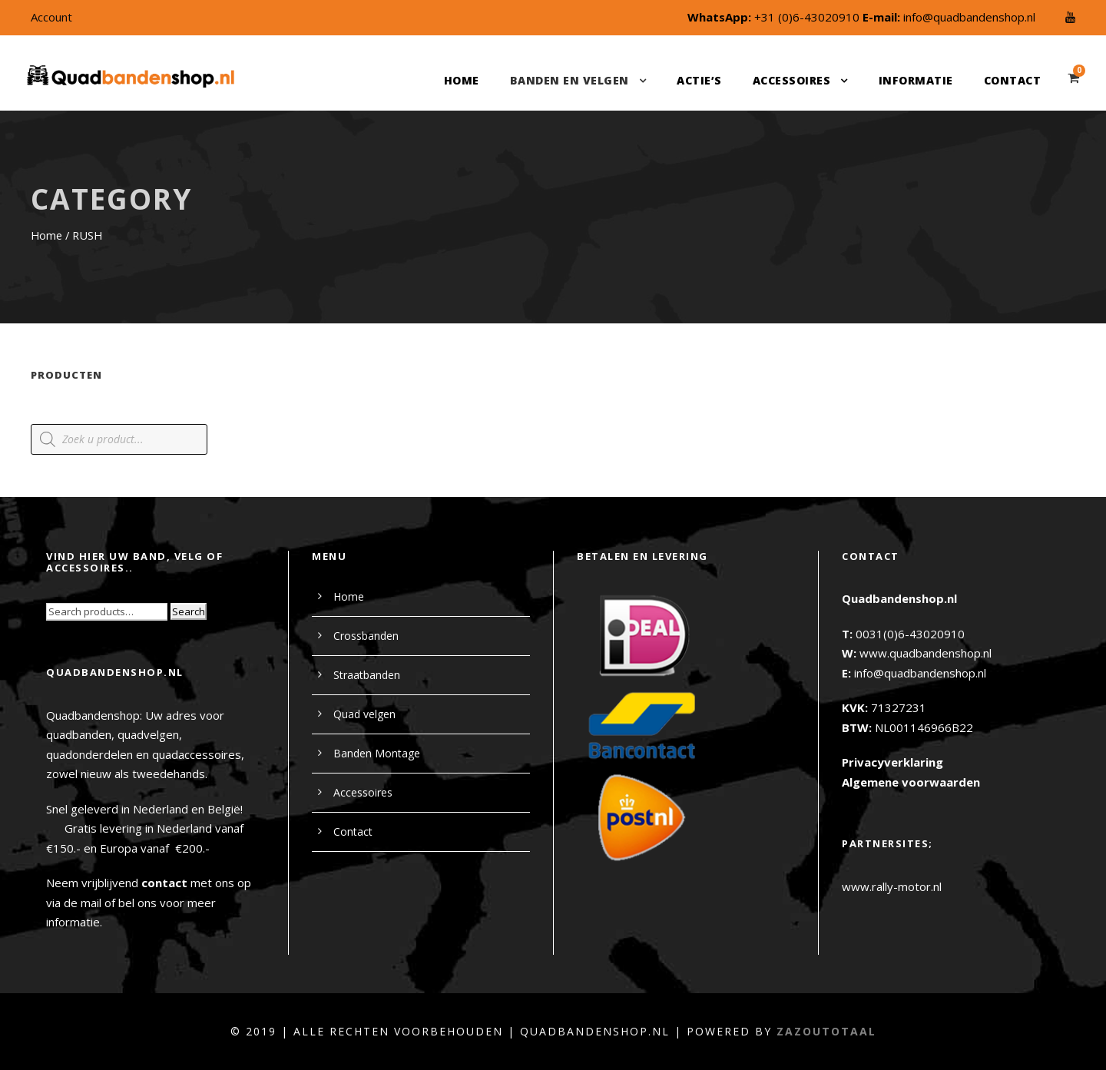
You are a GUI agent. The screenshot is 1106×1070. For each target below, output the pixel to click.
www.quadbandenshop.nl (925, 653)
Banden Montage (376, 753)
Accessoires (792, 80)
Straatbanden (366, 675)
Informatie (916, 80)
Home (461, 80)
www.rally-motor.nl (892, 886)
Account (51, 17)
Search (188, 611)
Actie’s (699, 80)
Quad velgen (364, 714)
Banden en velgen (569, 80)
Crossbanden (366, 635)
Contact (1012, 80)
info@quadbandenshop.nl (969, 17)
